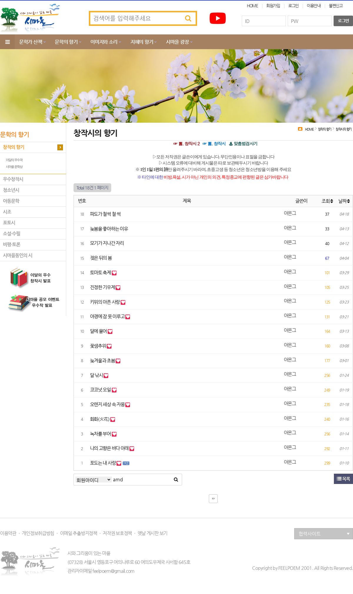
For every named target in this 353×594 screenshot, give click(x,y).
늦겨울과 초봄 (103, 360)
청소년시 (11, 190)
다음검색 (213, 498)
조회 (327, 201)
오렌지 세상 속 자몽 (108, 404)
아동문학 (11, 201)
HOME (252, 5)
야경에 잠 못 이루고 (108, 316)
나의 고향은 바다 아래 (109, 448)
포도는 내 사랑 (103, 463)
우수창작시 (13, 179)
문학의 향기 (66, 42)
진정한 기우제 (103, 287)
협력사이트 (324, 534)
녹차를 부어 (101, 434)
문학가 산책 (30, 42)
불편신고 (336, 5)
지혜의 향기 (141, 42)
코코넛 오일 (101, 389)
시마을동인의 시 (17, 255)
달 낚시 (97, 375)
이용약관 (8, 533)
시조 (7, 212)
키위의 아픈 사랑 (105, 302)
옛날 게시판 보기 (152, 533)
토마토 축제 (101, 272)
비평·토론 (11, 244)
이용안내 (314, 5)
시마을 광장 (177, 42)
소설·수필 (11, 234)
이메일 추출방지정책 (78, 533)
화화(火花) (100, 419)
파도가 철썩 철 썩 (105, 214)
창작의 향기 (13, 147)
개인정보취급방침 (38, 533)
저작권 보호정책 (117, 533)
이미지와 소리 (103, 42)
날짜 (343, 201)
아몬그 (290, 213)
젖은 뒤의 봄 (101, 258)
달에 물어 (99, 331)
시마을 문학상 (14, 167)
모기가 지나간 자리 (107, 243)
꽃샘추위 (98, 346)
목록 (343, 479)
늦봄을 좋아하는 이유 (109, 229)
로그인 (293, 5)
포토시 (9, 223)
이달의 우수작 (14, 160)
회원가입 (273, 5)
